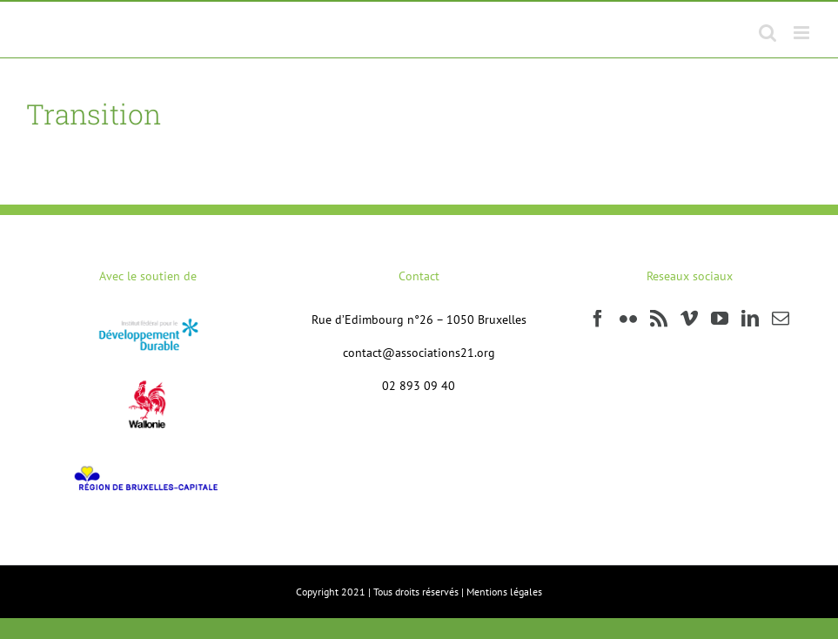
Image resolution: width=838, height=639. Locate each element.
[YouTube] (719, 318)
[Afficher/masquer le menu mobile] (803, 33)
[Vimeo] (689, 318)
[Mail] (780, 318)
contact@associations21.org (419, 352)
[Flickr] (628, 318)
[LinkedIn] (750, 318)
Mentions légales (504, 591)
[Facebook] (598, 318)
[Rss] (658, 318)
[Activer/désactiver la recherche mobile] (767, 33)
